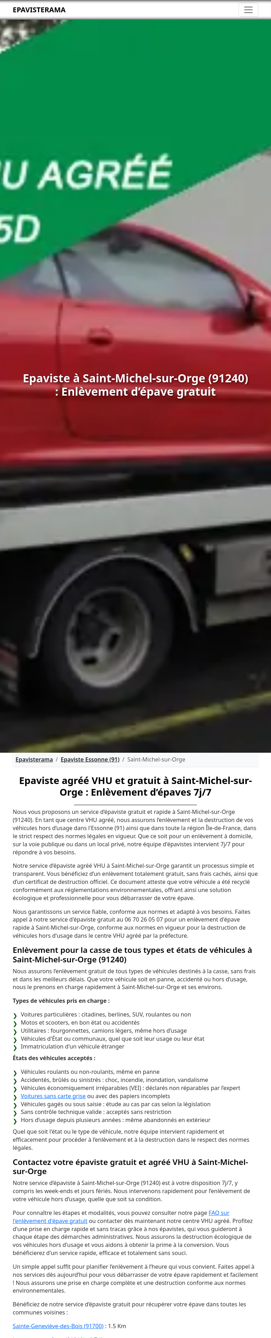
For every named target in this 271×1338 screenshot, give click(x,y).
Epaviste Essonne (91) (90, 759)
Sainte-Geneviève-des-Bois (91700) (58, 1326)
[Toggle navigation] (248, 10)
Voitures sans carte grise (53, 1096)
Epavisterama (39, 9)
